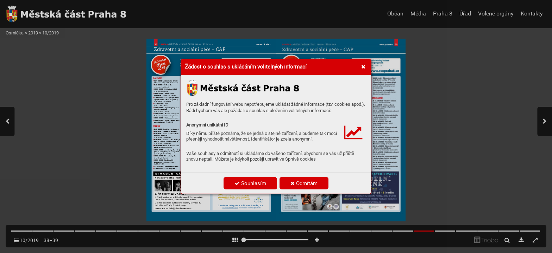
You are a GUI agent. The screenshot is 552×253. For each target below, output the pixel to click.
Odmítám (304, 183)
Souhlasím (250, 183)
